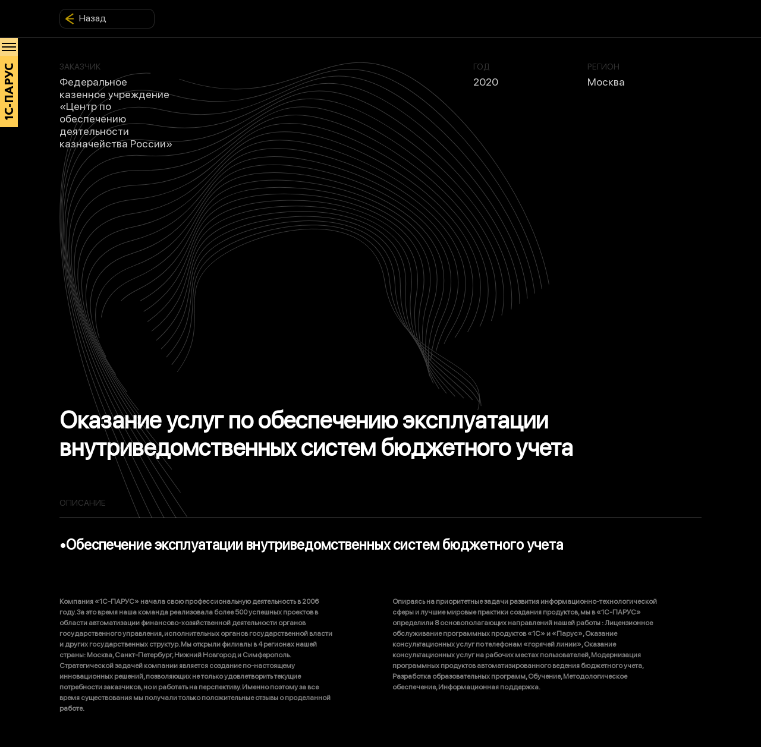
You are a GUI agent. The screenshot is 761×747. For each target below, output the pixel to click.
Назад (85, 18)
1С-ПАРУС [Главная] (9, 91)
